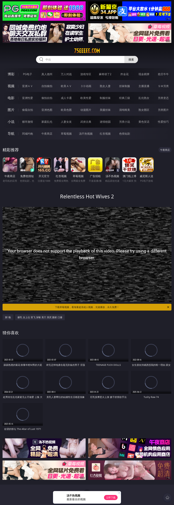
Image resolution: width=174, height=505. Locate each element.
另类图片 (163, 110)
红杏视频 (105, 133)
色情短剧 (124, 133)
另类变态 (163, 98)
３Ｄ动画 (85, 86)
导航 (11, 133)
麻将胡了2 (105, 74)
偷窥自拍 (27, 110)
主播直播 (143, 86)
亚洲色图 (46, 110)
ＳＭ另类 (163, 86)
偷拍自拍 (46, 98)
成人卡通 (66, 98)
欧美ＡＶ (66, 86)
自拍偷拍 (46, 86)
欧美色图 (66, 110)
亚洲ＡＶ (27, 86)
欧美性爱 (85, 98)
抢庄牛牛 (163, 74)
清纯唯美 (124, 110)
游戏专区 (85, 74)
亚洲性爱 (27, 98)
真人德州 (46, 74)
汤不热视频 (86, 133)
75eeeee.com (87, 50)
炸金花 (124, 74)
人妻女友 (66, 122)
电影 (11, 98)
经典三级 (124, 98)
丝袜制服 (124, 86)
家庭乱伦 (46, 122)
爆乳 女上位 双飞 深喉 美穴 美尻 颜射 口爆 (40, 317)
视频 (11, 86)
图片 (11, 109)
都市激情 (27, 122)
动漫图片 (85, 110)
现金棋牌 (143, 74)
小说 (11, 121)
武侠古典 (85, 122)
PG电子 (27, 74)
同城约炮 (27, 133)
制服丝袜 (105, 98)
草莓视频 (66, 133)
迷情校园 (105, 122)
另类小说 (124, 122)
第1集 (8, 317)
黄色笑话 (143, 122)
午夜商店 (46, 133)
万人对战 (66, 74)
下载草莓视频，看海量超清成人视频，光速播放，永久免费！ (112, 307)
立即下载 (111, 497)
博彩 (11, 74)
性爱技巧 (163, 122)
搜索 (131, 59)
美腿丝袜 (105, 110)
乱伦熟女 (143, 98)
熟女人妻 (105, 86)
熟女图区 (143, 110)
